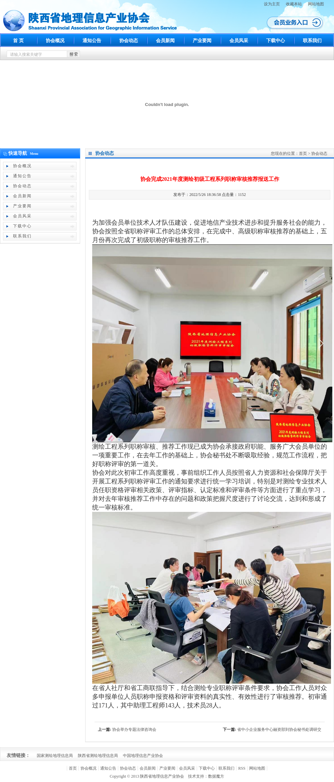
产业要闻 (202, 40)
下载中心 (275, 40)
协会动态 (128, 40)
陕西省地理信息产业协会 (162, 776)
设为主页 (272, 4)
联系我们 (312, 40)
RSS (241, 768)
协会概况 (55, 40)
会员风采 (238, 40)
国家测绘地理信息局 (55, 755)
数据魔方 (216, 776)
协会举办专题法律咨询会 (134, 729)
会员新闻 (165, 40)
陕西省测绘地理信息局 (98, 755)
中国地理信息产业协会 (143, 755)
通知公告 (91, 40)
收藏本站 (294, 4)
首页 (303, 153)
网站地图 (316, 4)
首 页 (18, 40)
